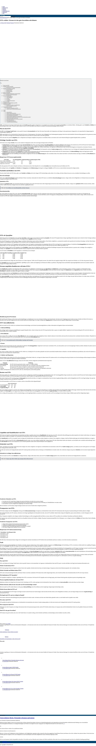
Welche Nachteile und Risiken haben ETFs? (14, 114)
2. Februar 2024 (3, 22)
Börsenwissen (5, 7)
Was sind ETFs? (9, 112)
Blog (3, 13)
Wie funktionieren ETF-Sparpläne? (12, 115)
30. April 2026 (5, 661)
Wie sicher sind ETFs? (10, 119)
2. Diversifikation (9, 97)
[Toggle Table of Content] (1, 83)
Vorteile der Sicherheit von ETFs (11, 105)
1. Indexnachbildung (9, 96)
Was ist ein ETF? (6, 85)
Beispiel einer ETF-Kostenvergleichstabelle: (13, 87)
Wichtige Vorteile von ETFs (8, 86)
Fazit (4, 110)
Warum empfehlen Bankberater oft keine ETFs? (11, 93)
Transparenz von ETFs (8, 106)
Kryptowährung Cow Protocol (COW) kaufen (11, 674)
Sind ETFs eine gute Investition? (12, 121)
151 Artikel (8, 623)
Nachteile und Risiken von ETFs (9, 88)
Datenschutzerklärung (6, 742)
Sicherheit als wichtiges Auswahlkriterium (13, 104)
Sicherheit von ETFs (7, 103)
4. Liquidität (8, 99)
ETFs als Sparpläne (6, 92)
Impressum (4, 741)
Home (3, 6)
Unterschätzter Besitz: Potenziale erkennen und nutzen (13, 660)
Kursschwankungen (9, 89)
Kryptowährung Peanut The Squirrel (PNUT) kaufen (12, 681)
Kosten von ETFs (6, 101)
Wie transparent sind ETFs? (11, 120)
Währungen (4, 12)
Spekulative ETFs (9, 90)
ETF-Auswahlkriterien (7, 95)
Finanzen (4, 9)
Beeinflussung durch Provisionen (11, 94)
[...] (64, 723)
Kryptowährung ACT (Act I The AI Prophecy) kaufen (12, 688)
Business (4, 8)
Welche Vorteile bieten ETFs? (11, 113)
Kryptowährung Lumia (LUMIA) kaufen (10, 667)
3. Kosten (7, 98)
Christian (8, 22)
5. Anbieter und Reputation (10, 100)
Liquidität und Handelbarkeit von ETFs (10, 102)
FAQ (4, 111)
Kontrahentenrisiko (9, 91)
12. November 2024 (6, 668)
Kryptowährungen (6, 11)
